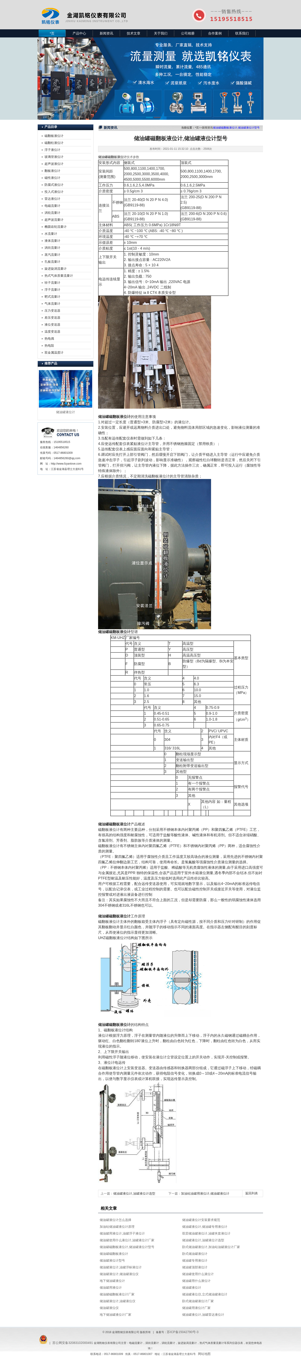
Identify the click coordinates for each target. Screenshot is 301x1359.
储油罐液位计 (191, 1287)
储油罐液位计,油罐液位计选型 (134, 1193)
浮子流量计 (52, 289)
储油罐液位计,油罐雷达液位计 (203, 1314)
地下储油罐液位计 (112, 1281)
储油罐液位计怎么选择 (115, 1220)
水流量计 (51, 233)
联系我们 (242, 33)
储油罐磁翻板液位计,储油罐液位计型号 (127, 1247)
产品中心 (79, 33)
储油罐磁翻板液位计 (114, 1253)
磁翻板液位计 (54, 136)
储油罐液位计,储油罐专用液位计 (204, 1226)
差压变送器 (52, 317)
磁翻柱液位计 (54, 143)
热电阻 (49, 345)
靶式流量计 (52, 296)
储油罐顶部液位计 (194, 1267)
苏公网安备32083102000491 (72, 1343)
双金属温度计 (54, 352)
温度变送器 (52, 331)
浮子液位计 (52, 150)
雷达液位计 (52, 198)
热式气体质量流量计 (59, 275)
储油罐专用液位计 (194, 1260)
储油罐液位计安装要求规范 (201, 1220)
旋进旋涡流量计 (56, 268)
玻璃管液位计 (54, 157)
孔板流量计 (52, 261)
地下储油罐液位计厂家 (115, 1314)
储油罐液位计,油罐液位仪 (117, 1301)
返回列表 (251, 1193)
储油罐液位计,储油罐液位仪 (119, 1274)
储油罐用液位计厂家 (196, 1308)
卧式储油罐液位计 (194, 1253)
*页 (52, 33)
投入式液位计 (54, 191)
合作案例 (215, 33)
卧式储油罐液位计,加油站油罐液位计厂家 (211, 1247)
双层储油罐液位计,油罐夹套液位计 (206, 1233)
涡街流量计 (52, 247)
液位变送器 (52, 324)
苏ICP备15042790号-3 (182, 1332)
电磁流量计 (52, 205)
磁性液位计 (52, 178)
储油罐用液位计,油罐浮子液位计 (122, 1233)
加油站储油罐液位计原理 (117, 1226)
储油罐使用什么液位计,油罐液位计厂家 (127, 1240)
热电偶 (49, 338)
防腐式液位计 (54, 185)
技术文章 (133, 33)
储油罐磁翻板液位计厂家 (117, 1294)
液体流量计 (52, 240)
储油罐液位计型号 (112, 1260)
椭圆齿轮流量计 (56, 226)
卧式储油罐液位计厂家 (198, 1301)
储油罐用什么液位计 (196, 1281)
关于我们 (160, 33)
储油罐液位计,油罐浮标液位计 (121, 1267)
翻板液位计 (52, 171)
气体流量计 (52, 303)
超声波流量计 (54, 219)
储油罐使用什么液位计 (198, 1274)
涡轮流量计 (52, 212)
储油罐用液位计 (111, 1287)
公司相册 (188, 33)
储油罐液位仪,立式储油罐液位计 (204, 1294)
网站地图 (204, 1354)
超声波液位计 (54, 164)
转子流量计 (52, 282)
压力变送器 (52, 310)
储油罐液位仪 (109, 1308)
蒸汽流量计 (52, 254)
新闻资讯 (106, 33)
